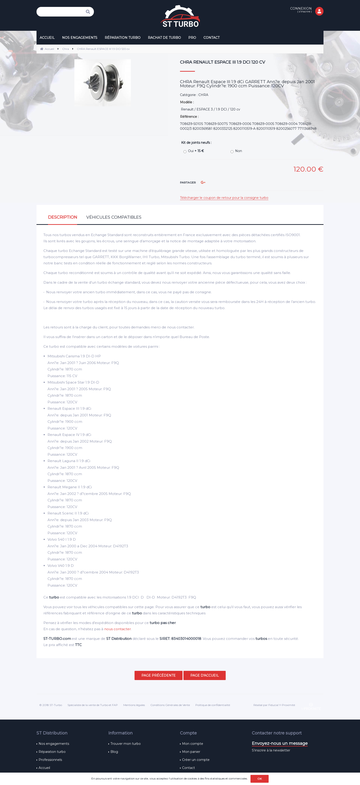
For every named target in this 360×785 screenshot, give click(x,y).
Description (62, 217)
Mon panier (191, 752)
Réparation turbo (52, 752)
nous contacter (117, 629)
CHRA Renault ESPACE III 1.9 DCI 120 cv (222, 62)
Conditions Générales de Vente (170, 705)
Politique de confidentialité (212, 705)
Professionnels (50, 760)
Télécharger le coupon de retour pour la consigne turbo (224, 198)
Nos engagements (54, 744)
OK (259, 778)
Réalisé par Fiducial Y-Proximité (274, 705)
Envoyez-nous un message (280, 743)
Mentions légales (134, 705)
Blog (114, 752)
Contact (188, 768)
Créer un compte (196, 760)
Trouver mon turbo (125, 744)
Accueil (44, 768)
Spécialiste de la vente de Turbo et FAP (93, 705)
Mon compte (192, 744)
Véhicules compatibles (113, 217)
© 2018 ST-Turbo (50, 705)
